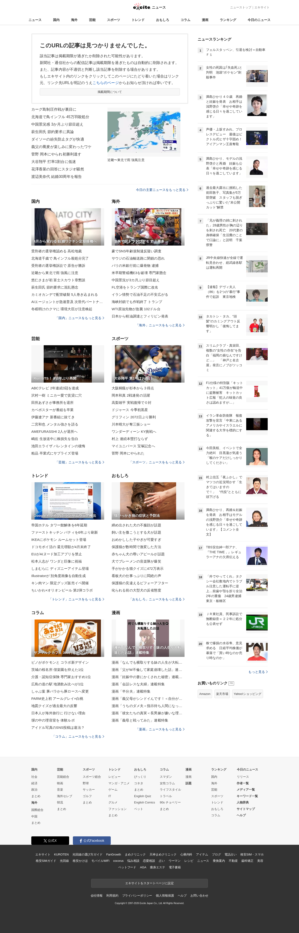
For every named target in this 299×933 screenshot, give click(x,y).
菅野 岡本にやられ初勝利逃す (56, 154)
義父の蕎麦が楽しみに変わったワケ (61, 147)
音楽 (60, 789)
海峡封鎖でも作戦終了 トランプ (137, 302)
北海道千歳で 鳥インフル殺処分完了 (60, 258)
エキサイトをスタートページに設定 (149, 883)
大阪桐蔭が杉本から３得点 (133, 388)
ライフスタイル (170, 789)
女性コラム (167, 783)
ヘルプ (241, 815)
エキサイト (262, 7)
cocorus (118, 861)
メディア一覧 (246, 789)
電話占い (230, 854)
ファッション (117, 809)
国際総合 (37, 810)
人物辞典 (243, 802)
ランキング (228, 20)
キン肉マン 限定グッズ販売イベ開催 (60, 583)
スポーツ (113, 20)
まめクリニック (135, 854)
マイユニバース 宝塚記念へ (133, 446)
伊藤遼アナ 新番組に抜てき (53, 417)
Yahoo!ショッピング (247, 694)
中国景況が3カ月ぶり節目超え (136, 280)
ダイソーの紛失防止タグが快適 (57, 139)
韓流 (60, 802)
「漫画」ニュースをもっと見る (160, 729)
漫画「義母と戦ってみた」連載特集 (140, 720)
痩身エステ (157, 867)
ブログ (216, 854)
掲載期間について (110, 92)
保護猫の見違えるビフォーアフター (140, 583)
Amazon (204, 694)
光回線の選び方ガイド (87, 854)
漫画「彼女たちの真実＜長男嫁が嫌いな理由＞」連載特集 (148, 713)
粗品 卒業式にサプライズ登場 (54, 453)
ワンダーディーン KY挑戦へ (134, 431)
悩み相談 (133, 861)
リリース (243, 776)
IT (109, 796)
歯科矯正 (247, 861)
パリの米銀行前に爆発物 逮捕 (135, 266)
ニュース (35, 20)
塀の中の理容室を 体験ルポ (53, 720)
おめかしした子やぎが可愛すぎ (136, 540)
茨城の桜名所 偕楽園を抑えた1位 (57, 670)
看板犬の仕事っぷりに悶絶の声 (136, 576)
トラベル (166, 796)
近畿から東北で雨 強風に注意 (54, 273)
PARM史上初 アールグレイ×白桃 (57, 699)
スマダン (166, 776)
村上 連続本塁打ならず (130, 439)
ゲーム (112, 789)
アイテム (202, 854)
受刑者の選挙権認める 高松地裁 (56, 251)
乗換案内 (219, 861)
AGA (143, 867)
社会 (34, 776)
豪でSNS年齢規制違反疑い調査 (136, 251)
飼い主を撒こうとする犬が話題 (136, 532)
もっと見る (258, 672)
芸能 (92, 20)
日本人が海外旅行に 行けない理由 (58, 713)
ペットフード (127, 867)
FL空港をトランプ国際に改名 (135, 287)
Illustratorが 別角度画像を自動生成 (58, 576)
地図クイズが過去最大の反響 (54, 706)
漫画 (205, 20)
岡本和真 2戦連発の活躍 (131, 395)
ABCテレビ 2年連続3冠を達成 (55, 388)
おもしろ (162, 20)
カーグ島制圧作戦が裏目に (53, 109)
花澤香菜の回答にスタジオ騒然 (57, 169)
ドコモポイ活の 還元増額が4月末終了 (61, 547)
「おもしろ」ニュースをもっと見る (157, 599)
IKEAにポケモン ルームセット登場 (58, 540)
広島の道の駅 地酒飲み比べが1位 (57, 684)
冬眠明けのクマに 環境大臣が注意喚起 (61, 309)
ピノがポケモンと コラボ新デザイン (60, 662)
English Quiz (142, 796)
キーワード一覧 (247, 796)
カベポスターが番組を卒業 (52, 410)
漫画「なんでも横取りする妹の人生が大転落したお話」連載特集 (148, 662)
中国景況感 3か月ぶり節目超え (57, 124)
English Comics (144, 802)
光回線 (64, 861)
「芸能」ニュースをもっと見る (79, 462)
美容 (260, 861)
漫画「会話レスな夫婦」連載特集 (138, 684)
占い (162, 861)
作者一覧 (243, 783)
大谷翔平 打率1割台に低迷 (53, 162)
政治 (34, 789)
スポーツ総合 (92, 776)
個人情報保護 (165, 895)
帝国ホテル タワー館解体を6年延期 (59, 525)
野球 (86, 783)
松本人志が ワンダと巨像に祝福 (56, 561)
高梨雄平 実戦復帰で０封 (132, 403)
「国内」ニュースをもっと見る (79, 318)
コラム (185, 20)
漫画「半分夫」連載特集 (131, 691)
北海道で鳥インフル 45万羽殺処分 (60, 117)
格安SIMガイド (46, 861)
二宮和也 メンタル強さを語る (54, 424)
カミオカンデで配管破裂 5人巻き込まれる (64, 294)
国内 (56, 20)
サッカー (89, 789)
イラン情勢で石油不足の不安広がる (140, 294)
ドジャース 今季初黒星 (130, 410)
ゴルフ (87, 796)
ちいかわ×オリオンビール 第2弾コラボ (62, 590)
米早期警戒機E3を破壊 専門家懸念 (139, 273)
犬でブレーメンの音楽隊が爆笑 (136, 561)
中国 (34, 816)
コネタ (138, 783)
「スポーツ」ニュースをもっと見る (157, 462)
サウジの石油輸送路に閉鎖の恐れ (138, 258)
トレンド (138, 20)
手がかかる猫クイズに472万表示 (138, 568)
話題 (188, 783)
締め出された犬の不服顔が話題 (136, 525)
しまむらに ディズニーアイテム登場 (60, 568)
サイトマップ (246, 809)
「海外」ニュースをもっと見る (160, 325)
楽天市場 (222, 694)
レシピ (188, 861)
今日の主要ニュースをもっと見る (162, 190)
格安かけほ (80, 861)
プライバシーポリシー (137, 895)
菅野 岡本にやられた (128, 453)
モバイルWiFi (100, 861)
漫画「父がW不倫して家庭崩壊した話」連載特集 (148, 670)
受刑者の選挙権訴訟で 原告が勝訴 (58, 266)
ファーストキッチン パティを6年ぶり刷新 (64, 532)
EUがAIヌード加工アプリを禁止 (56, 554)
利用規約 (112, 895)
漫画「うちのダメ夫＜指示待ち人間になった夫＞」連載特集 (148, 706)
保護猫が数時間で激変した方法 (136, 547)
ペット (138, 809)
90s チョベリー (170, 802)
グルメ (112, 802)
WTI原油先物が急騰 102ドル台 (136, 309)
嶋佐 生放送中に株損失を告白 (54, 439)
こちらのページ (106, 83)
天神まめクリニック (163, 854)
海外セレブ (64, 796)
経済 (34, 783)
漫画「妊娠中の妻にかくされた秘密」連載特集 (148, 677)
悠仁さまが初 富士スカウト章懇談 (58, 280)
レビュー (114, 776)
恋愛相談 (149, 861)
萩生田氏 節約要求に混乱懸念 (54, 287)
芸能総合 (63, 776)
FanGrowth (113, 854)
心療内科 (186, 854)
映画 (60, 783)
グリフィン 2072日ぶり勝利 (134, 417)
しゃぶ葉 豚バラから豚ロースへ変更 (60, 691)
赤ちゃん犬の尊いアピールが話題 (138, 554)
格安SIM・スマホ (252, 854)
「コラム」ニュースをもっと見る (78, 736)
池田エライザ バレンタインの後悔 (58, 446)
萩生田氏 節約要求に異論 (52, 132)
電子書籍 (175, 867)
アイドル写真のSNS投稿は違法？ (58, 727)
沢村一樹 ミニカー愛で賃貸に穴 (56, 395)
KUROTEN (61, 854)
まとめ (35, 796)
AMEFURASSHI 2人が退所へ (54, 431)
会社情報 (97, 895)
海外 (74, 20)
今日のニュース (259, 20)
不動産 (233, 861)
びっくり (140, 776)
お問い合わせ (199, 895)
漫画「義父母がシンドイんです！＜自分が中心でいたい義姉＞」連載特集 (148, 699)
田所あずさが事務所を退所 (52, 403)
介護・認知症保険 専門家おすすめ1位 (61, 677)
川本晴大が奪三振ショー (131, 424)
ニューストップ (240, 7)
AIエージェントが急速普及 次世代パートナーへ (67, 302)
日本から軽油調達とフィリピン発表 (140, 316)
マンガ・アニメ (119, 783)
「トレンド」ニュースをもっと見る (76, 599)
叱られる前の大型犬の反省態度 (136, 590)
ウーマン (175, 861)
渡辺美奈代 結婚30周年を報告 (56, 177)
